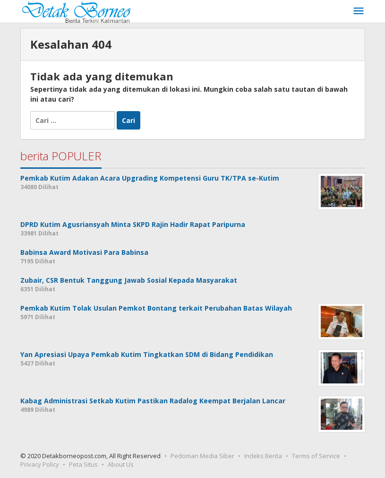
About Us (121, 464)
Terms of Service (316, 456)
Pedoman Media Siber (202, 456)
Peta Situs (83, 464)
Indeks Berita (263, 456)
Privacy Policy (39, 464)
